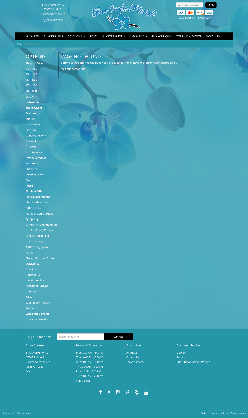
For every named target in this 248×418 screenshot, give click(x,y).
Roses (94, 36)
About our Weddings (38, 319)
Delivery (31, 291)
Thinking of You (35, 174)
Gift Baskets (33, 208)
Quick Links (32, 264)
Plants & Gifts (112, 36)
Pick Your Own (162, 36)
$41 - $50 (31, 69)
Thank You (32, 169)
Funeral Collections (38, 236)
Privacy (30, 297)
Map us (30, 371)
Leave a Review (35, 280)
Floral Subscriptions (38, 197)
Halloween (31, 36)
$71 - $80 (31, 85)
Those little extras (37, 202)
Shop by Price (34, 63)
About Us (31, 269)
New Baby (32, 163)
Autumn (30, 119)
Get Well (31, 141)
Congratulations (36, 135)
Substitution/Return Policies (38, 305)
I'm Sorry (31, 147)
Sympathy (137, 36)
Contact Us (33, 275)
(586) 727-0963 (53, 20)
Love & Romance (36, 158)
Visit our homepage (73, 69)
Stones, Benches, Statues (41, 258)
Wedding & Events (188, 36)
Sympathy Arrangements (41, 225)
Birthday (31, 130)
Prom (29, 180)
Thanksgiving (53, 36)
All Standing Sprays (37, 247)
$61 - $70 (31, 80)
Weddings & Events (37, 314)
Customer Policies (37, 286)
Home (19, 44)
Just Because (34, 152)
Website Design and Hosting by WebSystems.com (223, 413)
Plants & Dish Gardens (39, 213)
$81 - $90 (31, 91)
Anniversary (33, 124)
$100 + (29, 96)
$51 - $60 (31, 74)
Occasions (75, 36)
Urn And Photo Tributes (40, 230)
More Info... (213, 36)
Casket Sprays (35, 241)
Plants (29, 252)
